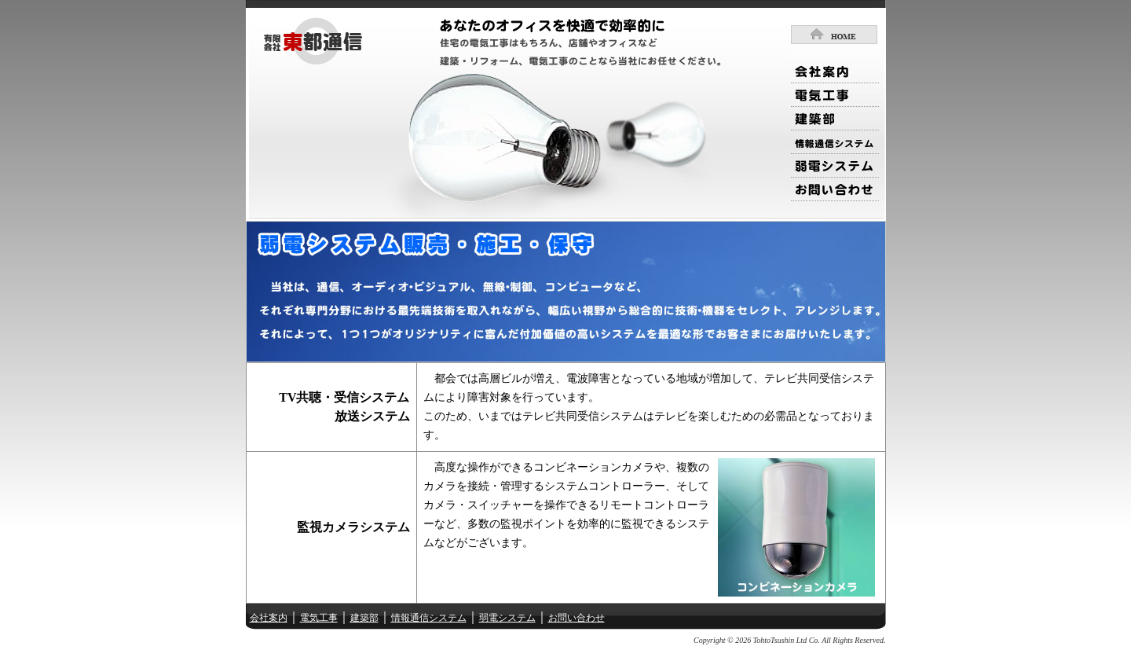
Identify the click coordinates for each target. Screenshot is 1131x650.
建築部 (364, 617)
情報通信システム (429, 617)
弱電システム (507, 617)
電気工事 (319, 617)
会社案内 (268, 617)
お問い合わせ (576, 617)
